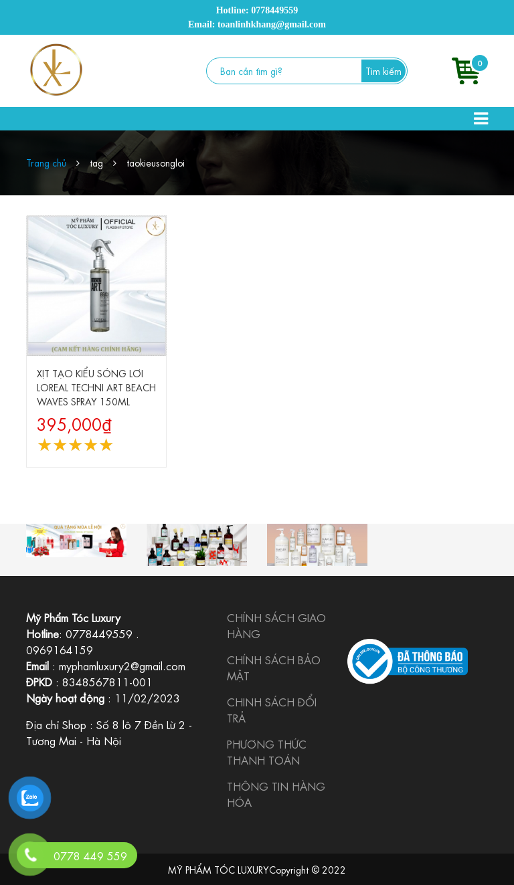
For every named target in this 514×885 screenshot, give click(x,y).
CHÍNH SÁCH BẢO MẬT (274, 667)
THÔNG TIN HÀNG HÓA (276, 794)
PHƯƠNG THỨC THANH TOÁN (267, 751)
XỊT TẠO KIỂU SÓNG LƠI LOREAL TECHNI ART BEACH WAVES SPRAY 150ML (96, 387)
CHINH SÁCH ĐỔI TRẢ (272, 709)
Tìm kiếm (383, 70)
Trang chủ (46, 162)
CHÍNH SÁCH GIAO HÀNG (276, 625)
